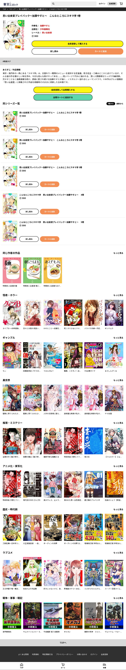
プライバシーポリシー (64, 654)
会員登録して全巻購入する (63, 90)
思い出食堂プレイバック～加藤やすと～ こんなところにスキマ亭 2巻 (50, 140)
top (4, 9)
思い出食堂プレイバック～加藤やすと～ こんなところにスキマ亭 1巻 (50, 112)
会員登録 (112, 4)
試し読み (54, 51)
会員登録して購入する (77, 44)
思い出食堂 (47, 32)
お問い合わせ (82, 654)
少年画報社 (45, 29)
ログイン (102, 4)
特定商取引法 (47, 654)
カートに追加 (101, 51)
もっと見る (118, 253)
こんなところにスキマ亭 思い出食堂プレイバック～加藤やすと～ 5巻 (51, 222)
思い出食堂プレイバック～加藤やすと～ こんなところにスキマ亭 (43, 9)
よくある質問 (23, 654)
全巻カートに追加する (63, 97)
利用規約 (35, 654)
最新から (119, 104)
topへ (63, 642)
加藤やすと (45, 25)
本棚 (104, 668)
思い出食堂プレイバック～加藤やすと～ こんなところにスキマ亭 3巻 (50, 167)
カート (63, 668)
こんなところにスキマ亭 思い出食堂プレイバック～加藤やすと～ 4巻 (51, 195)
